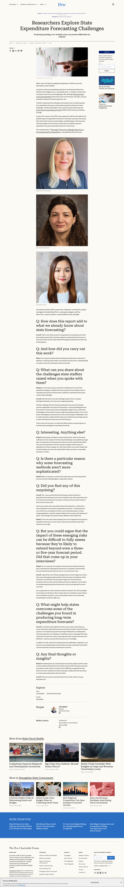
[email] (60, 713)
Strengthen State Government (36, 777)
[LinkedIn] (100, 873)
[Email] (107, 66)
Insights (66, 852)
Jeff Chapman (63, 706)
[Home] (24, 848)
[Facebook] (95, 873)
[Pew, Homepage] (62, 4)
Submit (107, 70)
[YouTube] (105, 873)
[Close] (121, 884)
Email (100, 63)
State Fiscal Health (33, 738)
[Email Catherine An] (60, 727)
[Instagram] (98, 873)
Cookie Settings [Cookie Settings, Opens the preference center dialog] (95, 884)
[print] (21, 51)
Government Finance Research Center (49, 110)
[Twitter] (103, 873)
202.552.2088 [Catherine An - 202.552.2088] (63, 725)
